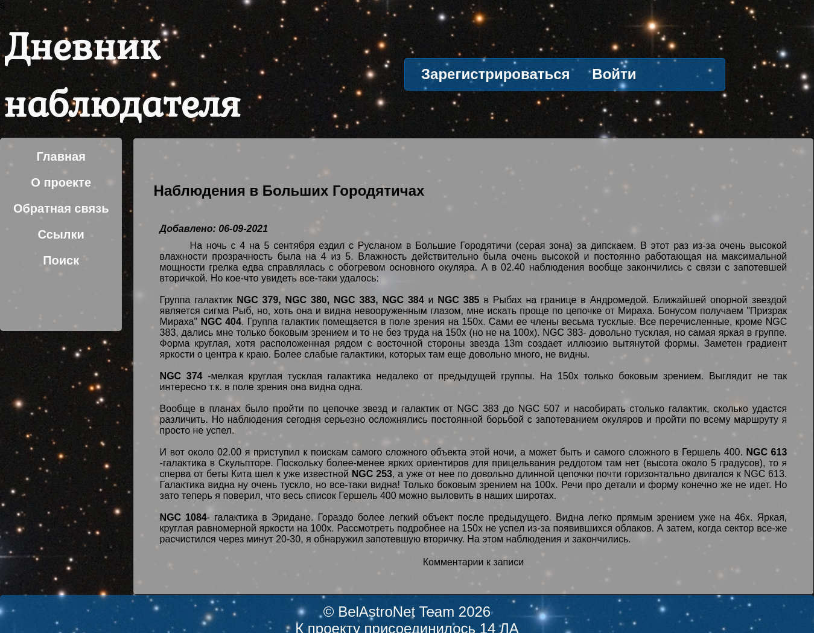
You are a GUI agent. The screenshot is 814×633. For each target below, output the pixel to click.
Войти (614, 74)
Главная (61, 156)
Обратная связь (61, 208)
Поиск (61, 260)
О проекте (61, 182)
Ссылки (60, 234)
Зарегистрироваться (495, 74)
